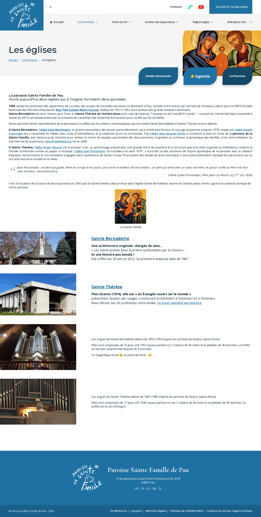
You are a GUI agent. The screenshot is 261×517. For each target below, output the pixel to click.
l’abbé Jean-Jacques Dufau (167, 133)
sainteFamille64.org (58, 141)
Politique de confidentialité (186, 510)
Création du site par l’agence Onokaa (229, 510)
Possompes (98, 151)
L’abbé (79, 151)
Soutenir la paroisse (232, 7)
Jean (87, 151)
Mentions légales (155, 510)
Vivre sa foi (121, 22)
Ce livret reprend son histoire (179, 303)
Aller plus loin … (239, 22)
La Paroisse (87, 22)
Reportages (203, 22)
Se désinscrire (118, 510)
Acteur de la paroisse (162, 22)
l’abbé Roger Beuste (48, 147)
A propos (136, 510)
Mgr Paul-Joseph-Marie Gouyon (77, 110)
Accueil (58, 22)
